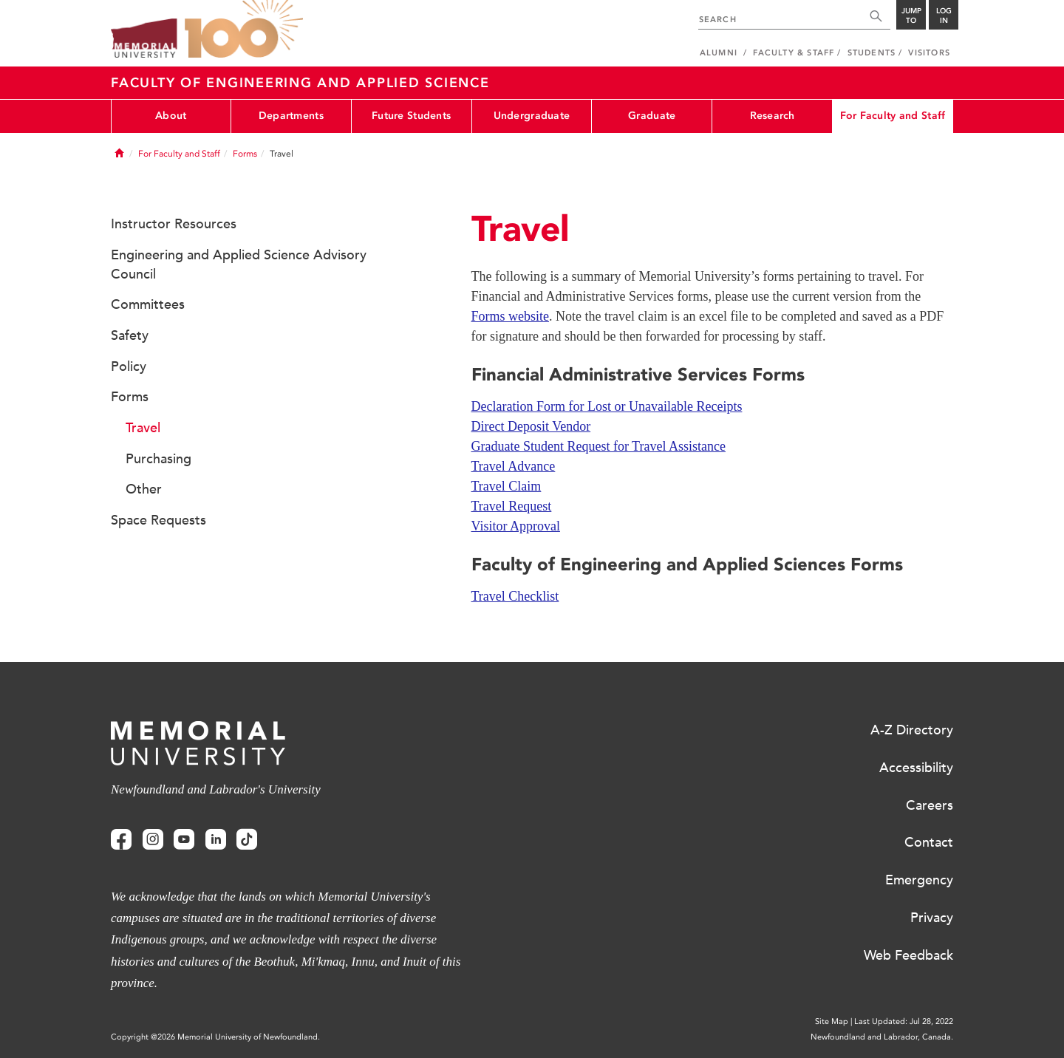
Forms (245, 154)
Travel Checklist (515, 596)
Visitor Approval (515, 526)
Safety (130, 335)
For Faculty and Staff (893, 115)
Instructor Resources (173, 224)
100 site (244, 29)
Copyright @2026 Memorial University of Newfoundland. (215, 1037)
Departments (291, 115)
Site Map (831, 1021)
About (170, 115)
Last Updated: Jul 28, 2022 (903, 1021)
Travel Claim (506, 486)
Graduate (651, 115)
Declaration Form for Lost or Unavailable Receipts (607, 406)
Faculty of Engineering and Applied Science (300, 83)
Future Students (411, 115)
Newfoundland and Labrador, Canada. (882, 1037)
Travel (143, 428)
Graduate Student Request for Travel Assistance (598, 446)
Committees (148, 304)
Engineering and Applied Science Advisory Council (238, 264)
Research (772, 115)
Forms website (510, 316)
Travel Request (511, 506)
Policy (128, 366)
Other (144, 489)
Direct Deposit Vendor (531, 426)
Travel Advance (513, 466)
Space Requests (158, 520)
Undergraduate (532, 115)
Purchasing (158, 459)
